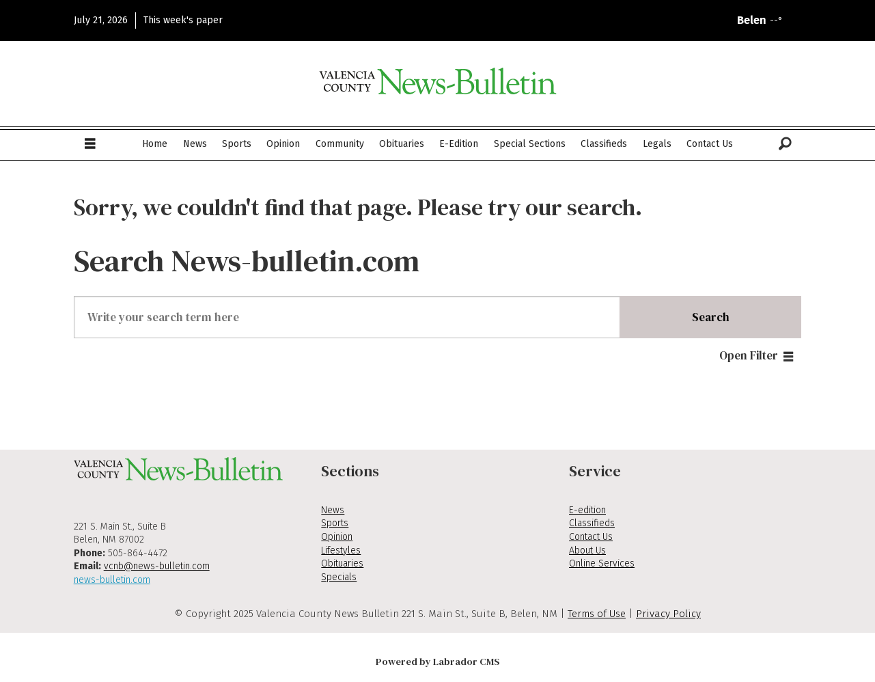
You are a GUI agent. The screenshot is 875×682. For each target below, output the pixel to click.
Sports (236, 144)
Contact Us (709, 144)
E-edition (587, 510)
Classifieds (604, 144)
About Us (587, 550)
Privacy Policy (668, 614)
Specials (339, 577)
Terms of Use (597, 614)
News (195, 144)
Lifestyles (341, 550)
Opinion (283, 144)
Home (154, 144)
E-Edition (458, 144)
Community (340, 144)
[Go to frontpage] (437, 81)
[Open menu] (90, 144)
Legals (657, 144)
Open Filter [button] (748, 355)
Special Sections (530, 144)
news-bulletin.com (112, 580)
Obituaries (401, 144)
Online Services (602, 563)
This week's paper (183, 20)
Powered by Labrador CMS (438, 661)
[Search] (785, 144)
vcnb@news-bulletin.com (157, 566)
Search (711, 317)
